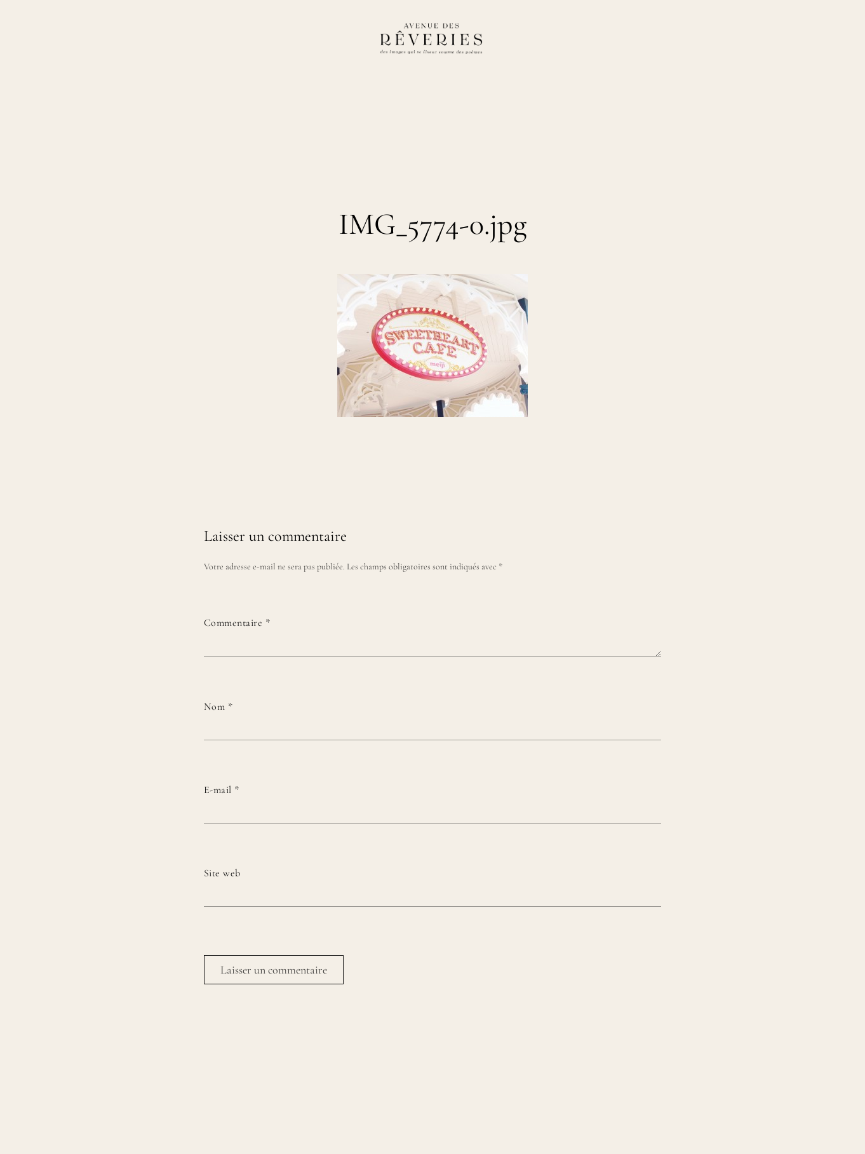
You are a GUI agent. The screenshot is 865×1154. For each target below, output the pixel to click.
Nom (218, 706)
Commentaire (237, 622)
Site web (222, 873)
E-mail (221, 790)
